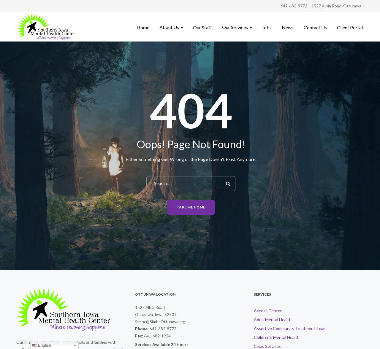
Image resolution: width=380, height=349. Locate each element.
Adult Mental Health (273, 319)
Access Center (268, 310)
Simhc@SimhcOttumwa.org (160, 321)
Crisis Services (267, 346)
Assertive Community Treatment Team (290, 328)
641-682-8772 (294, 5)
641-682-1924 (157, 335)
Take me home (191, 207)
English (41, 345)
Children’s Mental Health (277, 337)
